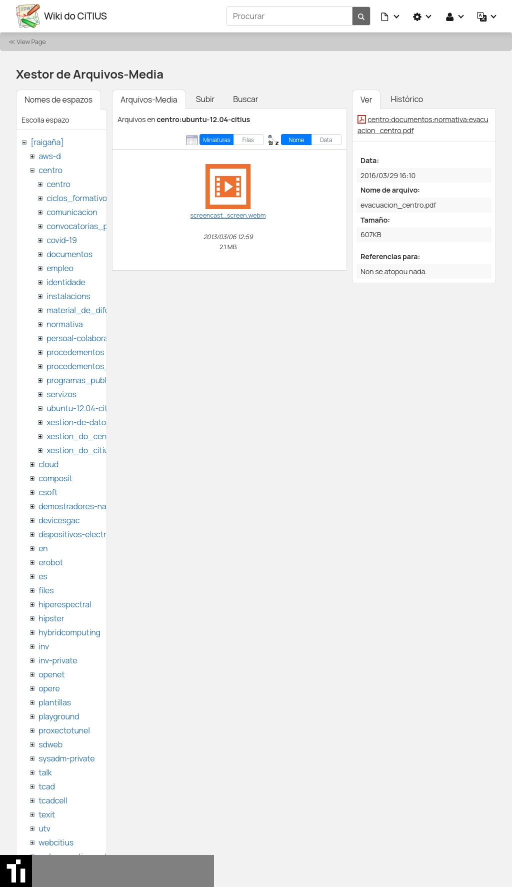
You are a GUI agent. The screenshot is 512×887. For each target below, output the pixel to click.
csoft (48, 492)
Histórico (406, 99)
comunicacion (71, 212)
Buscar (245, 99)
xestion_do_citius (79, 450)
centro (50, 170)
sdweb (50, 744)
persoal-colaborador (83, 338)
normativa (64, 324)
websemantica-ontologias (85, 856)
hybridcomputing (69, 632)
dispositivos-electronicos (84, 534)
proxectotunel (64, 730)
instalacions (68, 296)
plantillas (54, 702)
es (42, 576)
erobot (50, 562)
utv (44, 828)
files (46, 590)
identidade (66, 282)
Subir (205, 99)
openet (51, 674)
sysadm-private (66, 758)
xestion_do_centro (81, 436)
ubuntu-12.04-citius (82, 408)
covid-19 (61, 240)
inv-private (57, 660)
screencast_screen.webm (228, 215)
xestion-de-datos (78, 422)
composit (55, 478)
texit (46, 814)
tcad (46, 786)
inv (43, 646)
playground (58, 716)
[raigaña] (47, 142)
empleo (60, 268)
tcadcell (52, 800)
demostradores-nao (74, 506)
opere (49, 688)
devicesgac (59, 520)
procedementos (75, 352)
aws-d (49, 156)
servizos (61, 394)
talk (45, 772)
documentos (69, 254)
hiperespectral (64, 604)
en (43, 548)
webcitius (56, 842)
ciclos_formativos (78, 198)
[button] (390, 16)
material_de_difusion (85, 310)
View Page (31, 41)
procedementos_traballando (98, 366)
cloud (48, 464)
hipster (51, 618)
